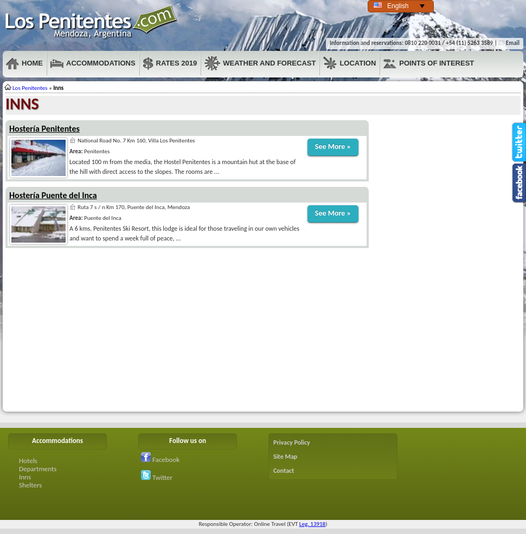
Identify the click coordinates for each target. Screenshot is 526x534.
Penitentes (91, 22)
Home (24, 63)
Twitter (156, 477)
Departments (37, 469)
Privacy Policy (291, 442)
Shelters (30, 485)
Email (508, 43)
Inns (25, 477)
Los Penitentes (30, 88)
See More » (333, 146)
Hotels (28, 461)
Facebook (160, 459)
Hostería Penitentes (44, 128)
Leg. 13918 (312, 524)
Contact (283, 470)
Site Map (285, 456)
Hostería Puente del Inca (53, 195)
